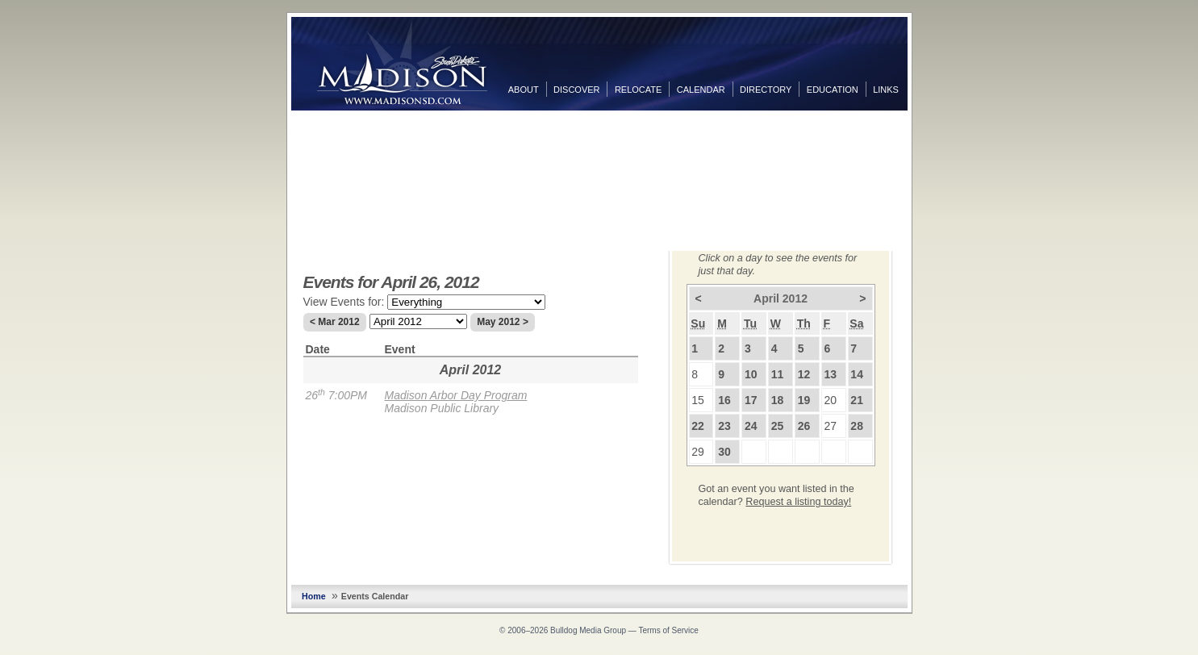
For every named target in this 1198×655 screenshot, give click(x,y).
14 (856, 374)
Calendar (701, 89)
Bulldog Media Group (588, 630)
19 (804, 400)
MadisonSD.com (402, 63)
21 (856, 400)
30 (724, 451)
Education (832, 89)
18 (777, 400)
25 (777, 425)
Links (886, 89)
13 (830, 374)
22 (697, 425)
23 (724, 425)
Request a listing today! (798, 501)
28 (856, 425)
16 (724, 400)
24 (751, 425)
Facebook (924, 127)
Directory (765, 89)
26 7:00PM (336, 395)
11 (777, 374)
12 (804, 374)
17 (751, 400)
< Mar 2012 (335, 322)
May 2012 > (502, 322)
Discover (576, 89)
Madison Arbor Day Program (456, 395)
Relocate (638, 89)
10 (751, 374)
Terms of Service (668, 630)
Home (314, 596)
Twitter (924, 152)
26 (804, 425)
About (523, 89)
